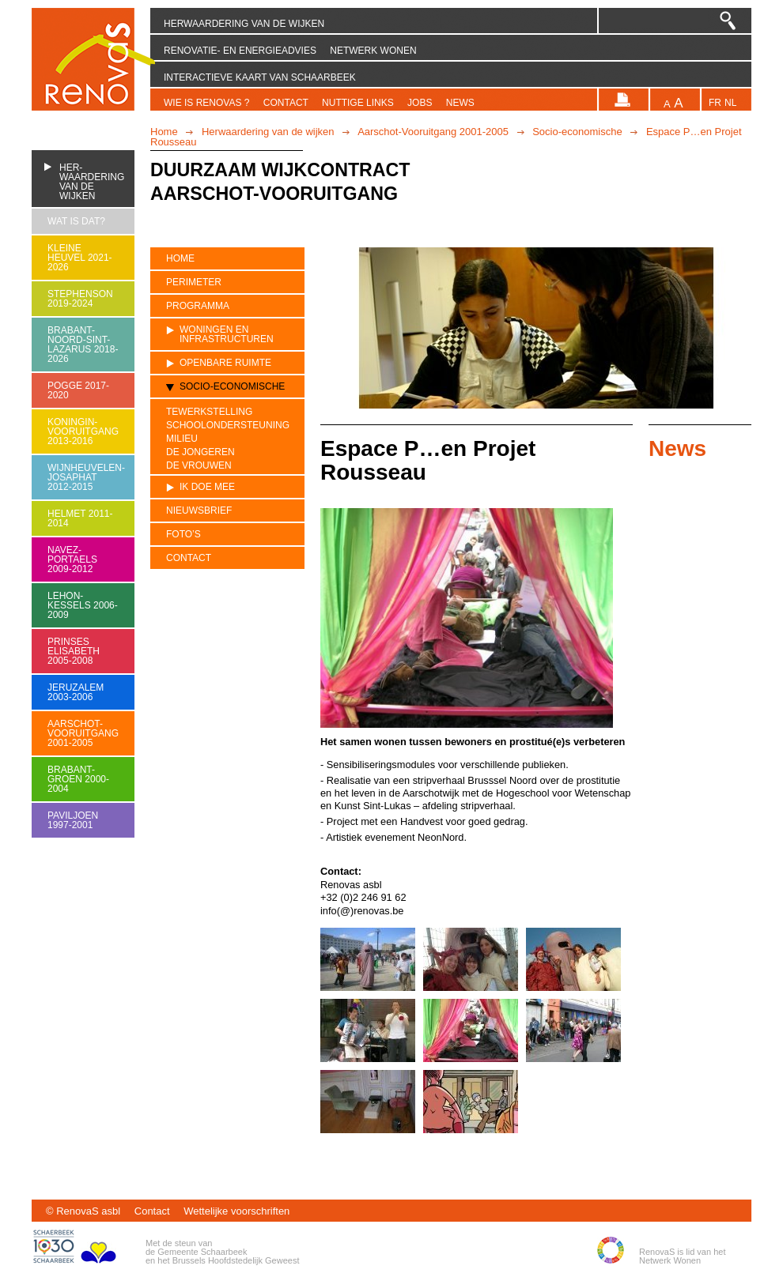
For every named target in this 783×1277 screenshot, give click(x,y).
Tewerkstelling (209, 411)
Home (164, 131)
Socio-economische (577, 131)
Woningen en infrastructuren (227, 334)
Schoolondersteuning (227, 425)
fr (715, 103)
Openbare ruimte (225, 362)
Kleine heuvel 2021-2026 (79, 257)
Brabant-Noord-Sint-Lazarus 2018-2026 (82, 345)
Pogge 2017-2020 (78, 390)
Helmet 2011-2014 (79, 518)
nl (730, 103)
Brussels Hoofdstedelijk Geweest (236, 1260)
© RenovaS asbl (83, 1211)
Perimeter (193, 282)
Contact (285, 102)
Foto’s (183, 534)
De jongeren (200, 452)
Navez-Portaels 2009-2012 (72, 559)
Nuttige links (358, 102)
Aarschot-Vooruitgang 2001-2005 (433, 131)
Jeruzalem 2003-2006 (75, 692)
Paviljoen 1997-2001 (72, 820)
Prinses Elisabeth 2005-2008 (73, 651)
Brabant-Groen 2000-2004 (78, 779)
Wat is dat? (76, 221)
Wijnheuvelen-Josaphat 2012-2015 (83, 477)
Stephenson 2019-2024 (80, 298)
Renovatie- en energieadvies (240, 50)
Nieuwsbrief (199, 510)
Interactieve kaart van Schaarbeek (260, 77)
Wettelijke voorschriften (236, 1211)
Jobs (419, 102)
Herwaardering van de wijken (244, 23)
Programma (197, 305)
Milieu (182, 439)
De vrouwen (199, 466)
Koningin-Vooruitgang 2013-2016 (83, 431)
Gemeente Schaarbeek (202, 1251)
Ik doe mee (207, 486)
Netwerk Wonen (373, 50)
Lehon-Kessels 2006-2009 (82, 605)
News (460, 102)
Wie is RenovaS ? (206, 102)
